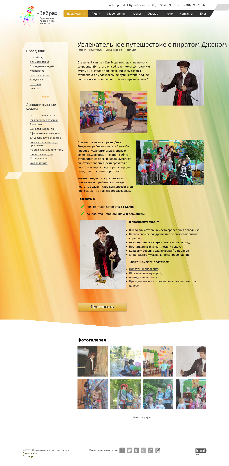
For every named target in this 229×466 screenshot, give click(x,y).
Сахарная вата (38, 162)
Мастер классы (39, 158)
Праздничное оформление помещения (156, 281)
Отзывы (153, 13)
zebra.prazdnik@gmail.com (127, 5)
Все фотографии (142, 417)
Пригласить (102, 306)
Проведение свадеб (42, 66)
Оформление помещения (45, 133)
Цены (137, 13)
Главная (82, 49)
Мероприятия (116, 13)
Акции (96, 13)
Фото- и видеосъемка (43, 115)
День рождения (114, 49)
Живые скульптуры (41, 154)
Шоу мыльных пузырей (145, 273)
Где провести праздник (44, 119)
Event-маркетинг (40, 75)
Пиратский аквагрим (143, 268)
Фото (169, 13)
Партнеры (28, 456)
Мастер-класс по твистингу (46, 149)
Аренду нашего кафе (143, 277)
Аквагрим (36, 124)
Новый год (36, 57)
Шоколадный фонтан (42, 128)
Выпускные (36, 79)
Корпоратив (37, 70)
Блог (203, 13)
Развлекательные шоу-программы (44, 143)
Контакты (186, 13)
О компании (29, 453)
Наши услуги (76, 13)
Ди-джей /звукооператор (45, 137)
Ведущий (35, 83)
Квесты (34, 88)
